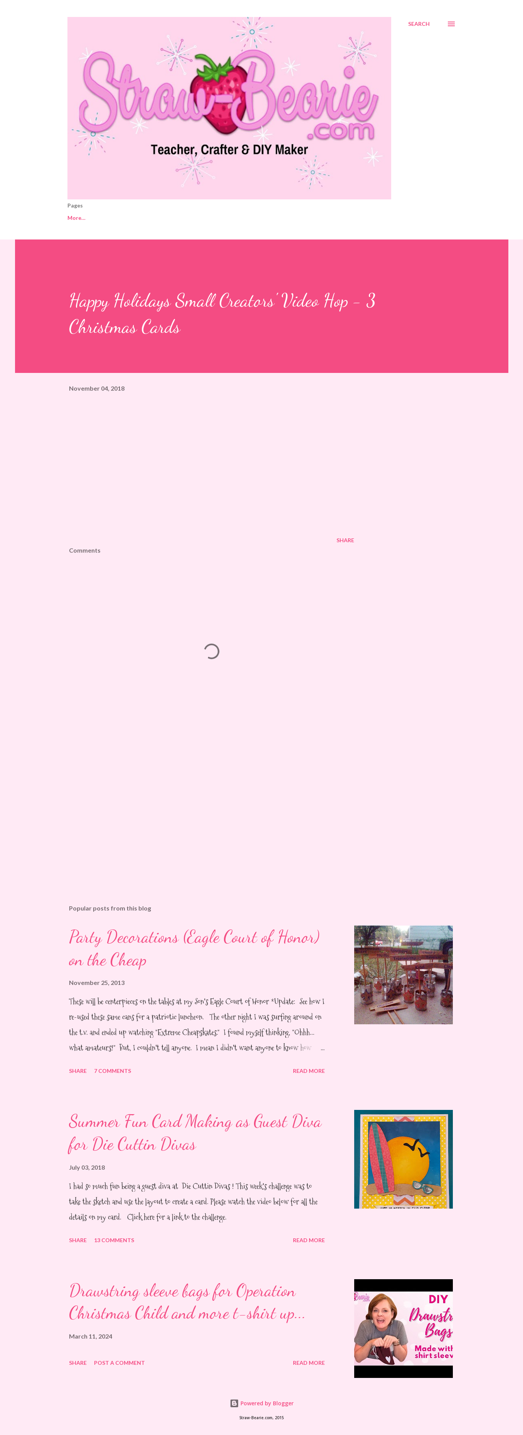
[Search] (419, 24)
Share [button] (345, 540)
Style (345, 217)
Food (381, 217)
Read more (309, 1070)
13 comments (114, 1240)
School (307, 217)
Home (75, 217)
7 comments (112, 1070)
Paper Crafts (259, 217)
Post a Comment (119, 1362)
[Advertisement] (199, 808)
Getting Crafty (165, 217)
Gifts (213, 217)
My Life (115, 217)
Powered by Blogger (262, 1403)
